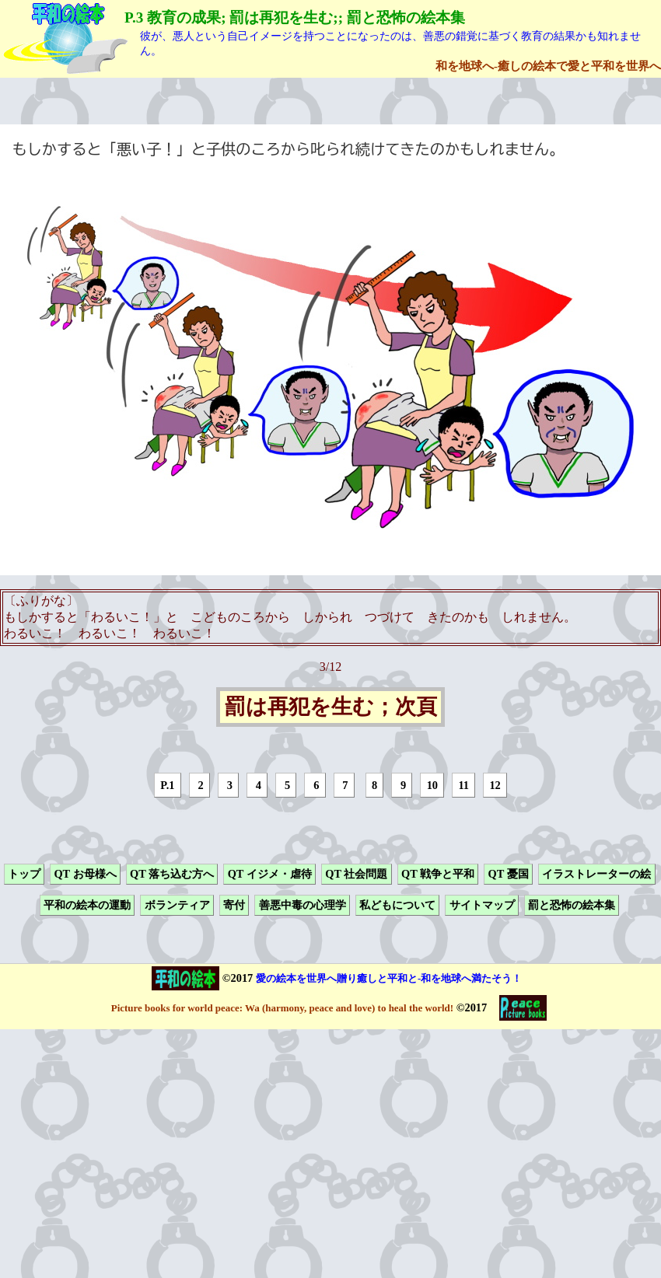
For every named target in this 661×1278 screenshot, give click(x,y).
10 (432, 785)
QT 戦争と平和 (437, 874)
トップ (24, 874)
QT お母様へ (85, 874)
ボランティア (177, 905)
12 (494, 785)
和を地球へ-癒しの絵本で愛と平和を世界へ (548, 65)
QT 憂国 (508, 874)
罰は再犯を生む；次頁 (331, 707)
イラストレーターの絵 (596, 874)
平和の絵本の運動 (87, 905)
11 (463, 785)
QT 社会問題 (356, 874)
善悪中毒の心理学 (302, 905)
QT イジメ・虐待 (270, 874)
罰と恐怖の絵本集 (571, 905)
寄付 (234, 905)
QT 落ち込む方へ (172, 874)
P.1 (167, 785)
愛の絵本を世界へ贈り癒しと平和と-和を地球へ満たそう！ (389, 978)
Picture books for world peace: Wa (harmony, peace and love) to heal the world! (282, 1008)
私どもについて (397, 905)
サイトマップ (482, 905)
